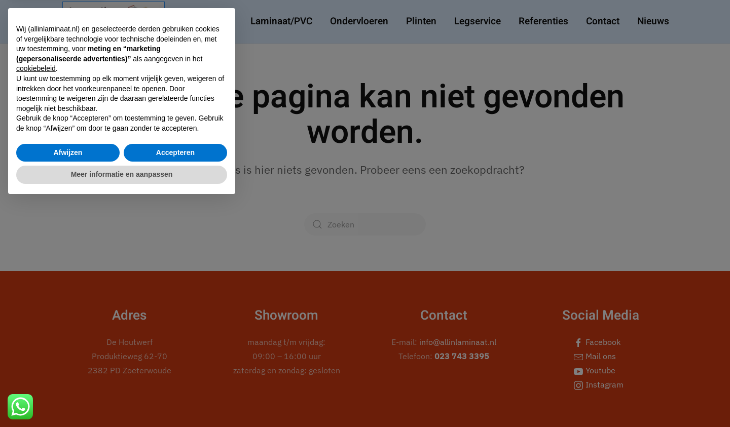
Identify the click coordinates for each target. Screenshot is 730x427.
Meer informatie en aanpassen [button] (122, 399)
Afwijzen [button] (68, 377)
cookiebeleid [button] (36, 294)
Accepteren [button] (175, 377)
